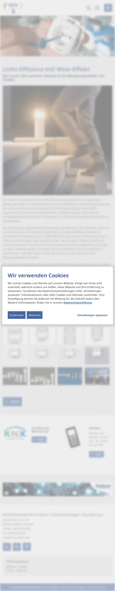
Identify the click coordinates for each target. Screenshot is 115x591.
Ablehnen (35, 315)
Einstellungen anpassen (92, 315)
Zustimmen (17, 315)
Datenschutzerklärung (77, 302)
